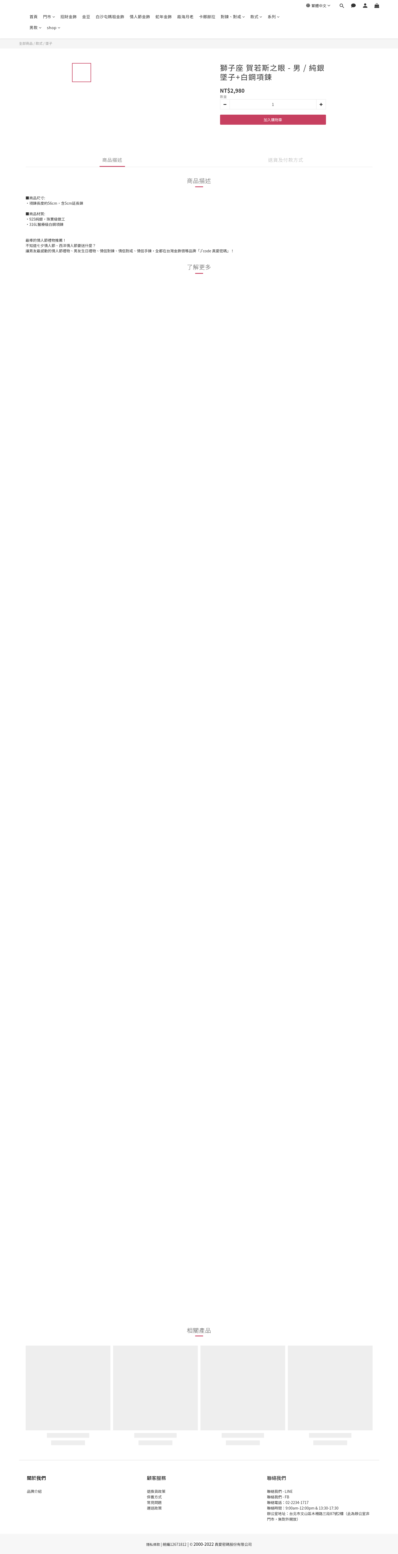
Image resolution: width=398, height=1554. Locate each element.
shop (53, 27)
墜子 (48, 43)
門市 (49, 16)
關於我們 (36, 1477)
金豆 (86, 16)
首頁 (34, 16)
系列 (274, 16)
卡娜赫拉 (207, 16)
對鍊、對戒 (233, 16)
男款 (36, 27)
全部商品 (26, 43)
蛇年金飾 (163, 16)
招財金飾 (68, 16)
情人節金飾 (140, 16)
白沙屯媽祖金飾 (110, 16)
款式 (256, 16)
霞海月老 (185, 16)
